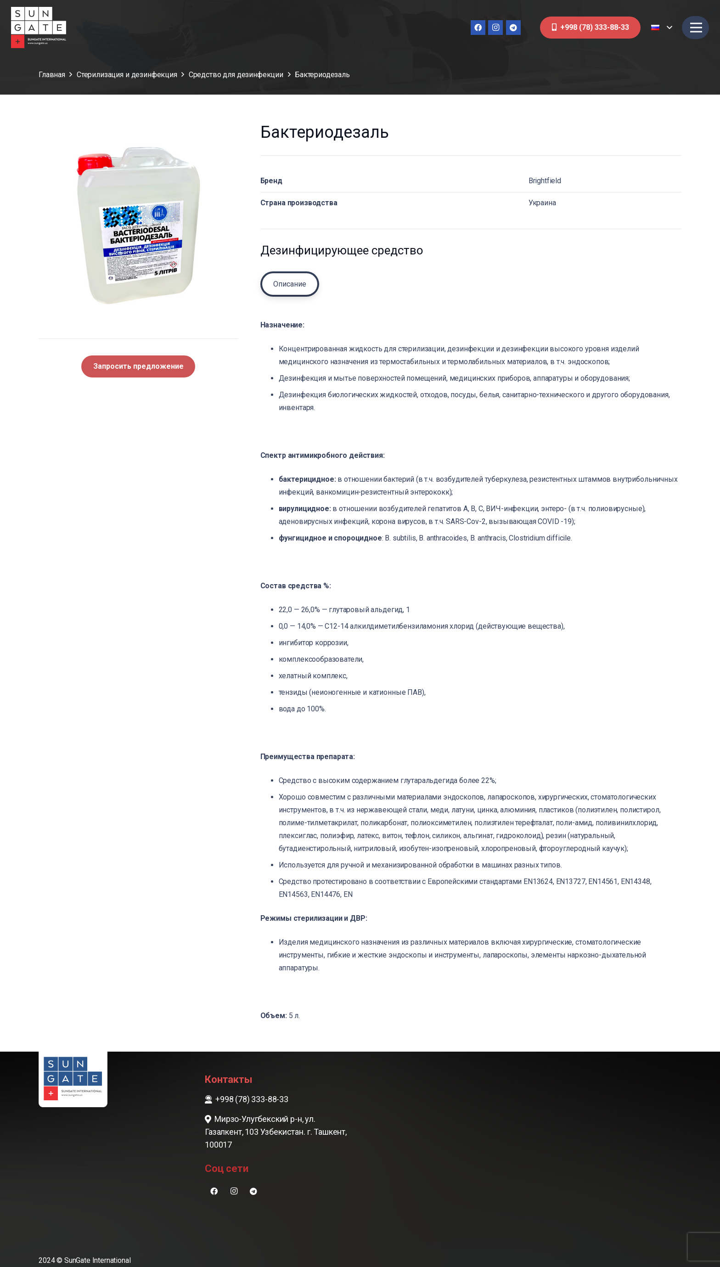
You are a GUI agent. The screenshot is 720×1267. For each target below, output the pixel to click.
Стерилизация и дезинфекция (127, 74)
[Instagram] (495, 27)
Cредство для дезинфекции (236, 74)
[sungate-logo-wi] (38, 27)
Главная (52, 74)
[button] (661, 27)
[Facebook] (478, 27)
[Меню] (696, 27)
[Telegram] (513, 27)
